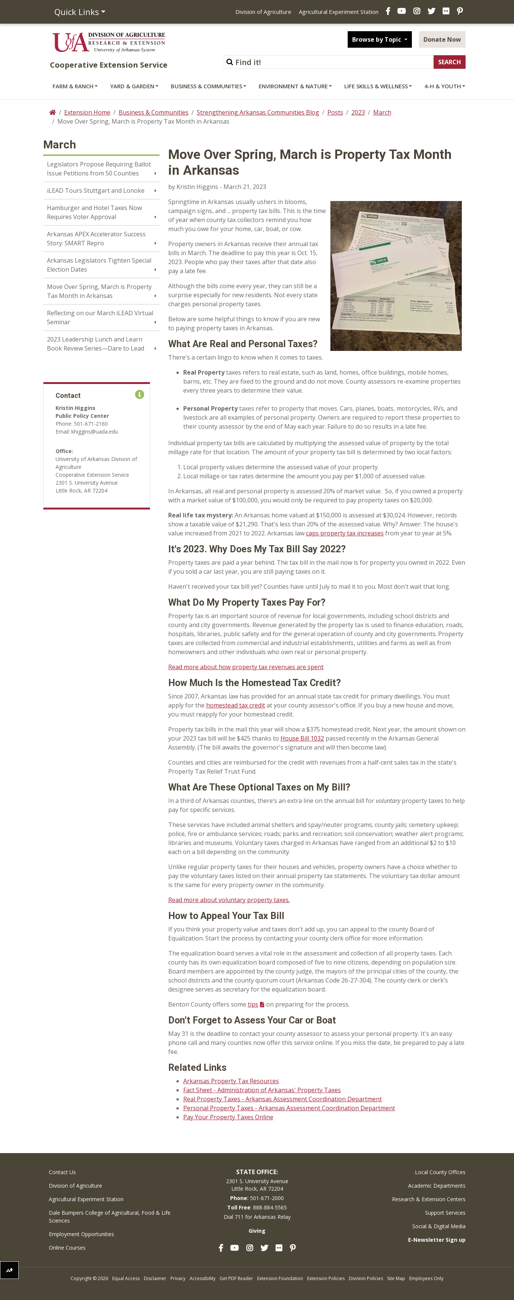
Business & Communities (206, 86)
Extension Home (87, 112)
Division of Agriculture (263, 11)
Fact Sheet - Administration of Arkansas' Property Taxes (262, 1090)
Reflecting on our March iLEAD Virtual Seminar (100, 317)
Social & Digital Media (439, 1226)
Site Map (396, 1278)
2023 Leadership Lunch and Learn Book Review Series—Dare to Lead (95, 343)
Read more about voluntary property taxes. (229, 900)
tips (253, 1004)
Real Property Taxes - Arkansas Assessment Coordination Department (282, 1099)
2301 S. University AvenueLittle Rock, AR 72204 (257, 1185)
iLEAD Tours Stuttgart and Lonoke (96, 190)
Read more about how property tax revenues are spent (246, 667)
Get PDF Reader (236, 1278)
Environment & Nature (293, 86)
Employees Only (426, 1278)
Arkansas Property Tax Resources (231, 1081)
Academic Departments (437, 1185)
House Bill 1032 (302, 738)
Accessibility (203, 1278)
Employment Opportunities (81, 1234)
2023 (358, 112)
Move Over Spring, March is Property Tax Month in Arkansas (99, 291)
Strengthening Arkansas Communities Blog (258, 112)
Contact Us (62, 1172)
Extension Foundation (280, 1278)
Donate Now (442, 39)
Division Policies (366, 1278)
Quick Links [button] (76, 11)
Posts (335, 112)
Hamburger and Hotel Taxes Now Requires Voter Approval (94, 212)
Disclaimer (155, 1278)
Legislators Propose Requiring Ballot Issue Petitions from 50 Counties (99, 168)
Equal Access (126, 1278)
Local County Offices (440, 1172)
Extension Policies (326, 1278)
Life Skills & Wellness (376, 86)
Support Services (445, 1212)
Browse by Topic (377, 39)
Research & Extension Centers (429, 1199)
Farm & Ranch (73, 86)
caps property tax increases (345, 533)
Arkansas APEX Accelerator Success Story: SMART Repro (96, 238)
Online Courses (67, 1247)
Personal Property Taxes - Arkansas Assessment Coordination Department (289, 1108)
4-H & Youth (442, 86)
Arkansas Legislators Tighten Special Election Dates (99, 265)
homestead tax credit (235, 705)
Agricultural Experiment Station (338, 11)
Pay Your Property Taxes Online (228, 1117)
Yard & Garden (132, 86)
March (382, 112)
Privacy (177, 1278)
